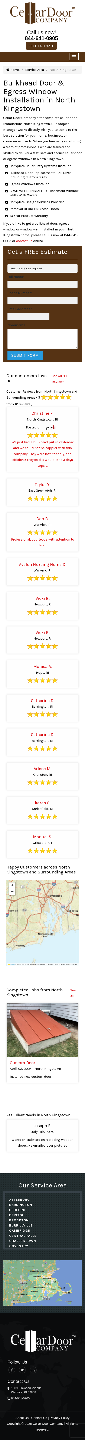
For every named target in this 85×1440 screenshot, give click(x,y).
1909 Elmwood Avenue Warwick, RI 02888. (26, 1390)
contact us (24, 241)
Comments (16, 325)
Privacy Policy (59, 1418)
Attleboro (19, 1200)
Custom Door (22, 1062)
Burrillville (21, 1225)
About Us (22, 1418)
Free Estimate (41, 46)
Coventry (18, 1246)
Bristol (16, 1215)
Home (13, 70)
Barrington (20, 1205)
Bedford (17, 1210)
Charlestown (22, 1241)
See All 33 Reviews (59, 379)
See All (73, 993)
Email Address (19, 309)
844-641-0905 (41, 38)
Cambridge (19, 1230)
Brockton (19, 1220)
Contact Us (39, 1418)
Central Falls (23, 1236)
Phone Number (19, 293)
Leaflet (11, 964)
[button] (12, 885)
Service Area (34, 70)
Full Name (15, 277)
